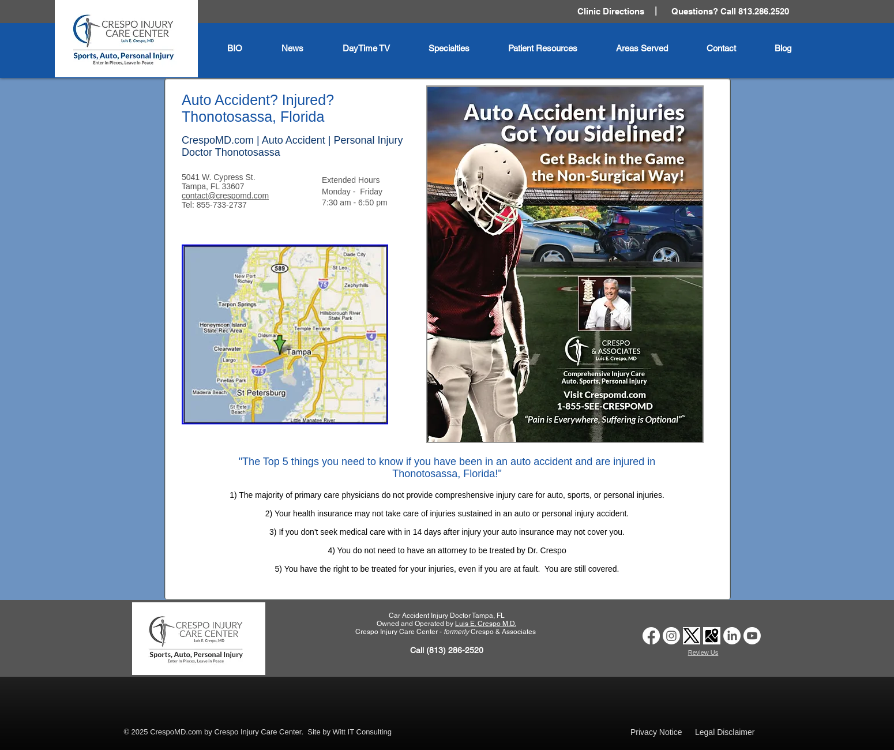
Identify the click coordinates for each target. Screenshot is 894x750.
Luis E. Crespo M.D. (485, 624)
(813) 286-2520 (454, 650)
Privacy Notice (656, 732)
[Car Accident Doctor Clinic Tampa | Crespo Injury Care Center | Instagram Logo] (671, 635)
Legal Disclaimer (724, 732)
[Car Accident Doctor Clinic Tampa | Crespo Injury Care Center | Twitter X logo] (691, 635)
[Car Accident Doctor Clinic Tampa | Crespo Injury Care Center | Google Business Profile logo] (711, 635)
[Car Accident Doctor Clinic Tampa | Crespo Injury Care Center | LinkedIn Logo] (732, 635)
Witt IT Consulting (362, 731)
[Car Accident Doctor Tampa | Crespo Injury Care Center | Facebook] (651, 635)
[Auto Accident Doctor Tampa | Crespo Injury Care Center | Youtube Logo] (752, 635)
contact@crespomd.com (225, 195)
